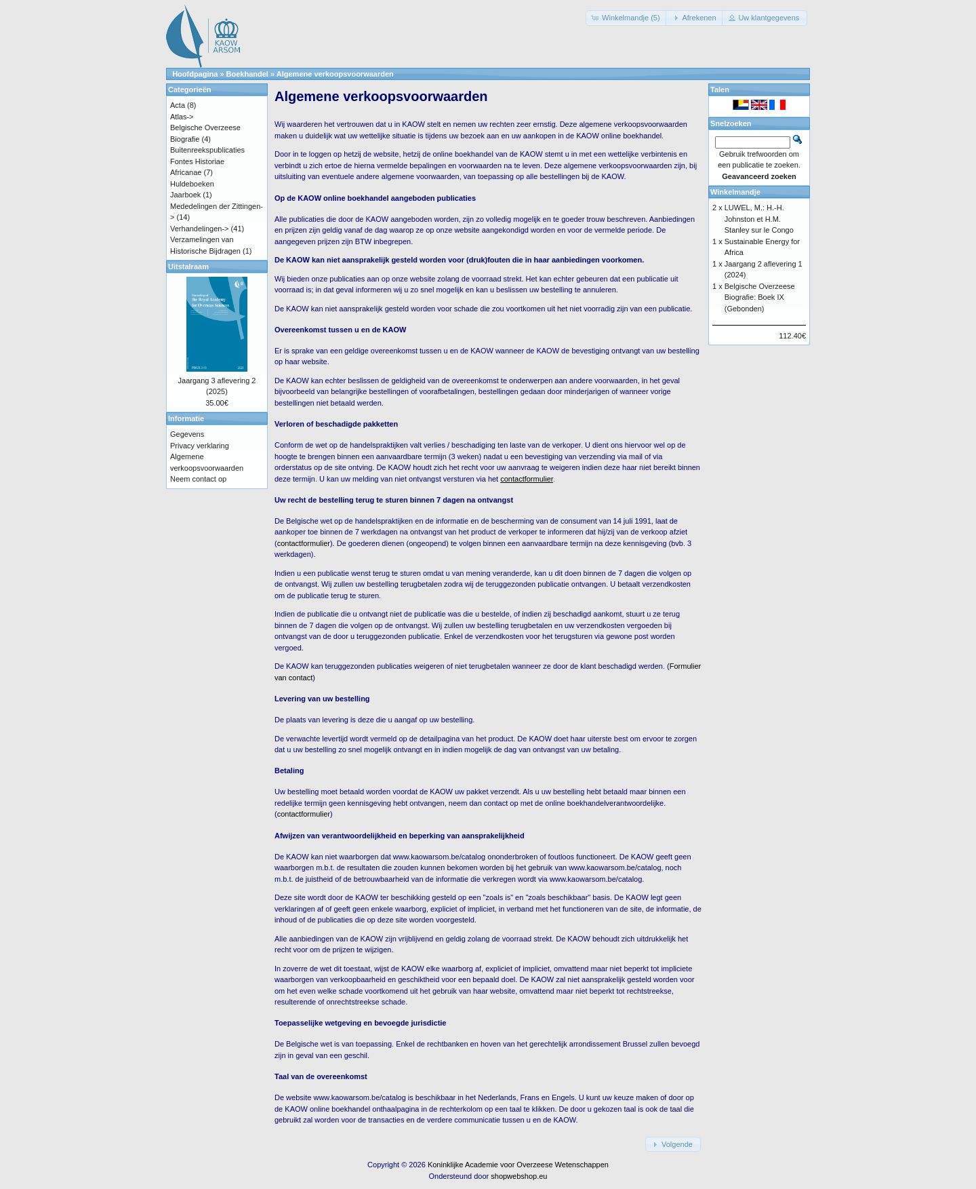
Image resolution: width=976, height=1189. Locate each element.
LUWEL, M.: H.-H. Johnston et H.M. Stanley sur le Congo (759, 218)
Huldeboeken (192, 184)
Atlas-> (182, 117)
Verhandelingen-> (199, 229)
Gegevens (187, 434)
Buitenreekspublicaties (207, 150)
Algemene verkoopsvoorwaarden (335, 74)
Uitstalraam (188, 266)
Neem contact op (198, 479)
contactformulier (303, 543)
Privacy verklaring (199, 446)
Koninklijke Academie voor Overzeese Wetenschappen (518, 1165)
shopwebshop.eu (519, 1176)
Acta (177, 105)
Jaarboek (185, 195)
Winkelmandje (735, 192)
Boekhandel (247, 74)
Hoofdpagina (195, 74)
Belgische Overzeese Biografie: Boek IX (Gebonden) (760, 297)
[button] (627, 18)
